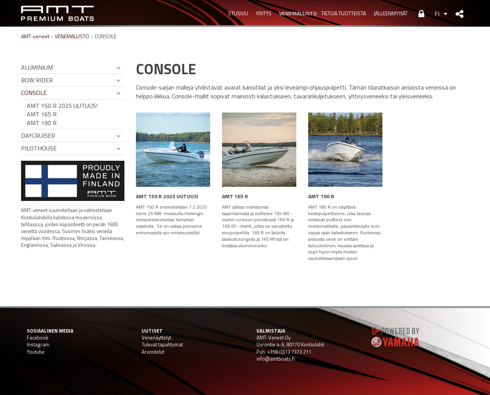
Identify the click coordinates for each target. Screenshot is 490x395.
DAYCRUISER (38, 135)
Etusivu (238, 13)
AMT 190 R (42, 123)
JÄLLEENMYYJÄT (391, 13)
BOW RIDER (37, 80)
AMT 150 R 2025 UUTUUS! (62, 105)
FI (436, 13)
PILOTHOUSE (39, 148)
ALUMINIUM (37, 67)
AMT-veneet (35, 36)
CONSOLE (34, 92)
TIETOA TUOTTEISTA (343, 13)
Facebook (37, 337)
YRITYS (263, 13)
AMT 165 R (42, 114)
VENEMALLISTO (296, 13)
